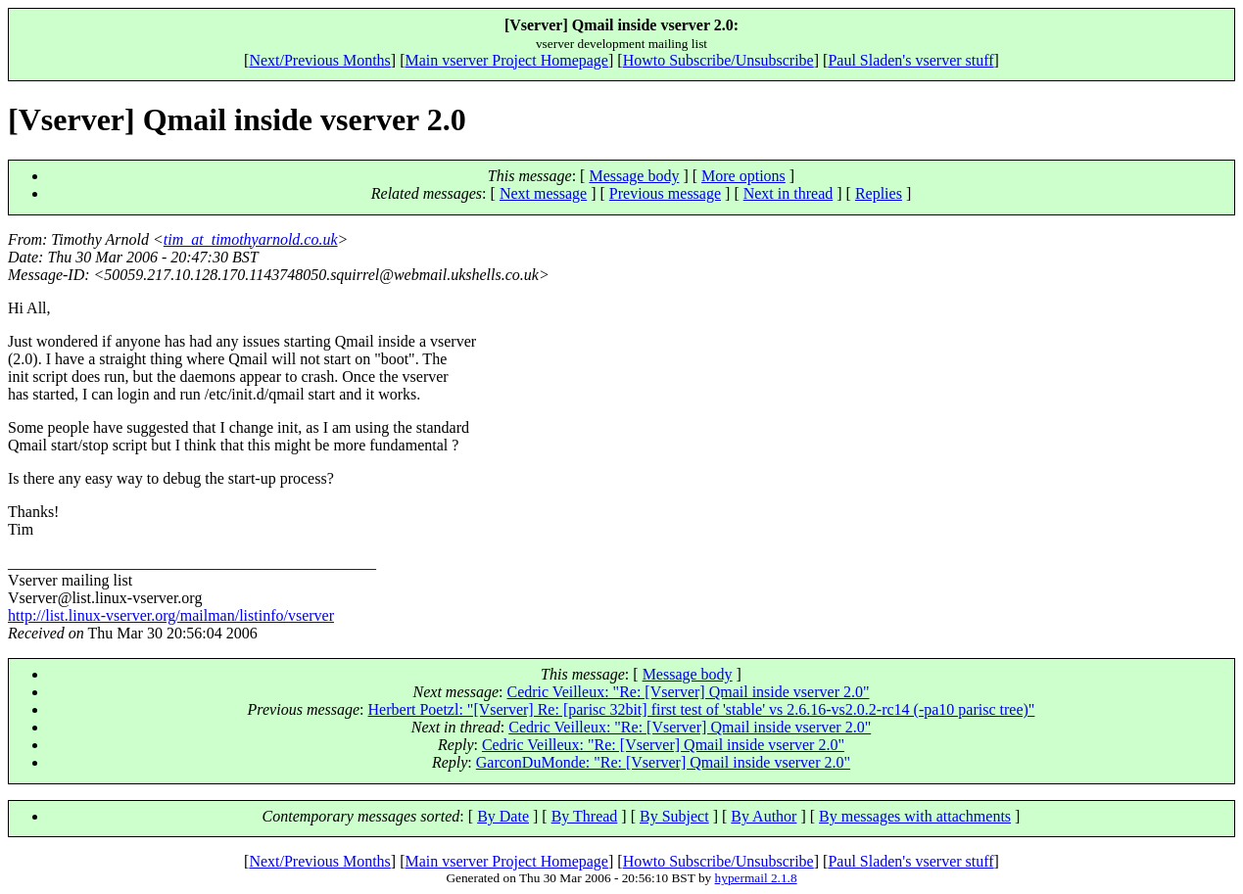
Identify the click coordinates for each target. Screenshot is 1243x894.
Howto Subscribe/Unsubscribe (718, 60)
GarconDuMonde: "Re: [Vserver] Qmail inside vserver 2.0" (663, 762)
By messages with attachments (915, 816)
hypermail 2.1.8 (756, 877)
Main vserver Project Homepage (506, 60)
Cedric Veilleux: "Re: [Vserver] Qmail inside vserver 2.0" (687, 691)
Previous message (665, 193)
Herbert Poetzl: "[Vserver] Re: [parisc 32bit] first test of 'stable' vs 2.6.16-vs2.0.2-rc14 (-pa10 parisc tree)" (701, 709)
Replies (878, 193)
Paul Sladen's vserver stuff (910, 60)
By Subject (674, 816)
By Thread (584, 816)
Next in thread (788, 193)
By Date (503, 816)
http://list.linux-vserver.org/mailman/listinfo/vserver (171, 615)
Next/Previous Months (319, 60)
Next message (543, 193)
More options (743, 175)
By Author (763, 816)
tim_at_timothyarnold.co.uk (251, 239)
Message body (634, 175)
